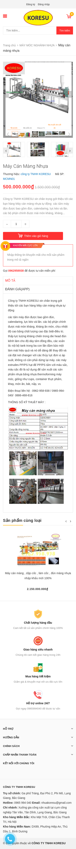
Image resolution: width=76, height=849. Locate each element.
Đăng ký (30, 4)
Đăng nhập (44, 4)
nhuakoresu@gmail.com (56, 802)
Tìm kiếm (64, 30)
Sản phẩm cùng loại (22, 520)
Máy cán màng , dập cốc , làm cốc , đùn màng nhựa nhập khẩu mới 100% (38, 576)
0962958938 (16, 270)
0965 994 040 (22, 802)
